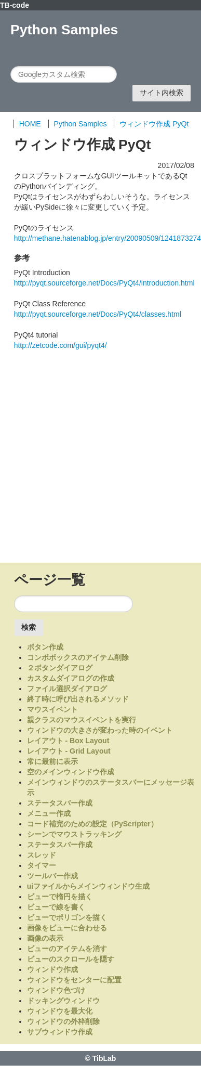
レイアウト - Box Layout (68, 740)
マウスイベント (52, 709)
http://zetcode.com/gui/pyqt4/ (60, 345)
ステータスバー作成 (59, 803)
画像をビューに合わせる (67, 928)
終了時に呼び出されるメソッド (78, 699)
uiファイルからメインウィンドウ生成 (88, 886)
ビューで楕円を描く (59, 896)
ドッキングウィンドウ (63, 1000)
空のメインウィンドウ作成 (70, 772)
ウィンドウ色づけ (56, 990)
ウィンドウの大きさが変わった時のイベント (99, 730)
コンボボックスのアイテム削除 (78, 657)
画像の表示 (45, 938)
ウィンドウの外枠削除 (63, 1021)
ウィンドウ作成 (52, 969)
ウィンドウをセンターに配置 (74, 980)
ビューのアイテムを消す (67, 948)
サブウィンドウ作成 (59, 1032)
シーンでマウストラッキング (74, 834)
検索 (28, 627)
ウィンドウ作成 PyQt (154, 124)
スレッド (41, 855)
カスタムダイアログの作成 (70, 678)
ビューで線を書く (56, 907)
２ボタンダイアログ (59, 668)
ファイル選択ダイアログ (67, 688)
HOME (30, 124)
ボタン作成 (45, 647)
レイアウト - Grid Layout (69, 751)
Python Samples (80, 124)
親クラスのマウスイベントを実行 (81, 720)
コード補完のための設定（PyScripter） (92, 824)
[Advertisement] (97, 458)
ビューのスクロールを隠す (70, 959)
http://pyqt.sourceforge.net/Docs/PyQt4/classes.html (97, 314)
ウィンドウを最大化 (59, 1011)
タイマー (41, 865)
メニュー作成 (49, 813)
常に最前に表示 (52, 761)
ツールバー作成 (52, 876)
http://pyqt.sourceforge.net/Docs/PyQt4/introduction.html (104, 283)
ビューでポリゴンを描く (67, 917)
